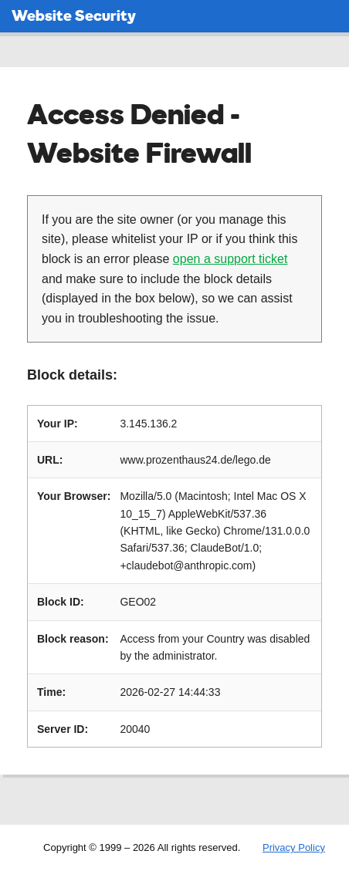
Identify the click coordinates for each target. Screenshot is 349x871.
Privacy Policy (294, 847)
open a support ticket (230, 258)
